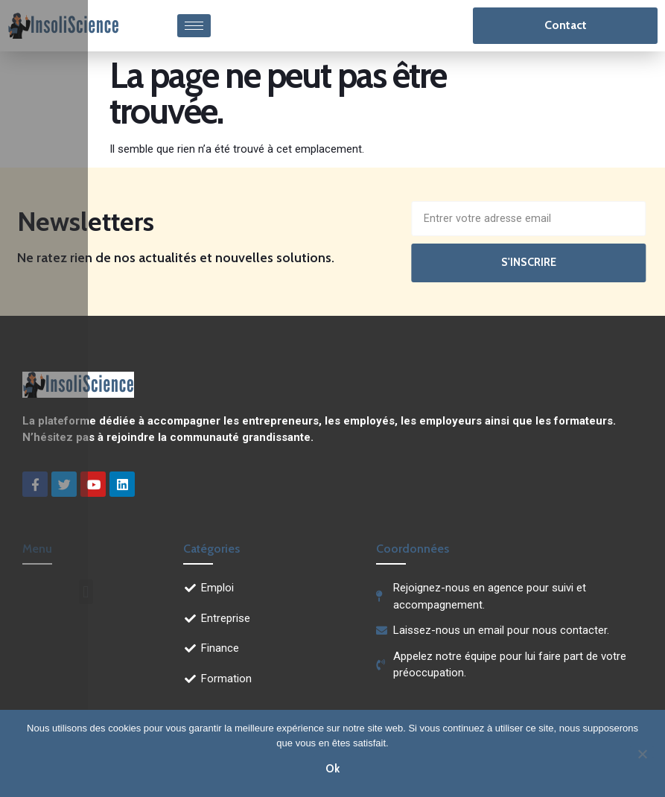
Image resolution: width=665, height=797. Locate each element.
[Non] (642, 752)
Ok (332, 768)
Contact (565, 25)
